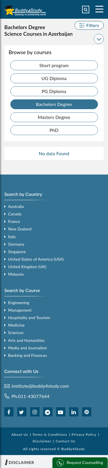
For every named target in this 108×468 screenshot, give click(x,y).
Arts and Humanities (26, 340)
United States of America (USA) (36, 259)
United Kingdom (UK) (27, 266)
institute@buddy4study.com (40, 386)
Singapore (17, 251)
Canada (14, 213)
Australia (16, 206)
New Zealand (20, 228)
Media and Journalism (27, 347)
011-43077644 (34, 396)
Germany (16, 244)
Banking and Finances (27, 355)
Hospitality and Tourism (29, 317)
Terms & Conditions (50, 434)
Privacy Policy (84, 434)
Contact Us (65, 441)
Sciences (16, 332)
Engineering (18, 302)
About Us (20, 434)
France (14, 221)
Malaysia (16, 274)
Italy (12, 236)
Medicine (16, 325)
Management (20, 310)
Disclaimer (42, 441)
